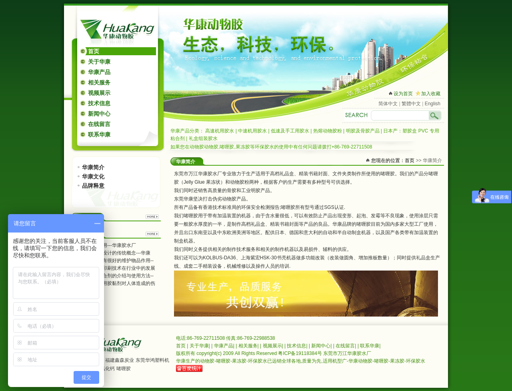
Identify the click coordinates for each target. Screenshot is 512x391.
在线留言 (99, 124)
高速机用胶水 (219, 131)
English (432, 103)
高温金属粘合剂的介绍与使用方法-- (116, 276)
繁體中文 (411, 103)
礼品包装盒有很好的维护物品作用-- (116, 260)
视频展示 (99, 93)
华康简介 (93, 167)
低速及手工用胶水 (290, 131)
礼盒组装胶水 (203, 138)
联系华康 (99, 134)
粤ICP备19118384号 (300, 353)
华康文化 (93, 176)
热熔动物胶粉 (327, 131)
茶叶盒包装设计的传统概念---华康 (114, 253)
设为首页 (403, 93)
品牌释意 (93, 185)
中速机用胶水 (252, 131)
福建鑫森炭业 (119, 360)
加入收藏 (430, 93)
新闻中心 (99, 113)
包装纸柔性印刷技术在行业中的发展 (116, 268)
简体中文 (388, 103)
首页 (93, 51)
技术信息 (99, 103)
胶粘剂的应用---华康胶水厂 (107, 245)
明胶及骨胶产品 (363, 131)
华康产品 (99, 72)
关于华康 (99, 61)
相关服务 (99, 82)
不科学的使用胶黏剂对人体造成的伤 (116, 283)
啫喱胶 (123, 368)
